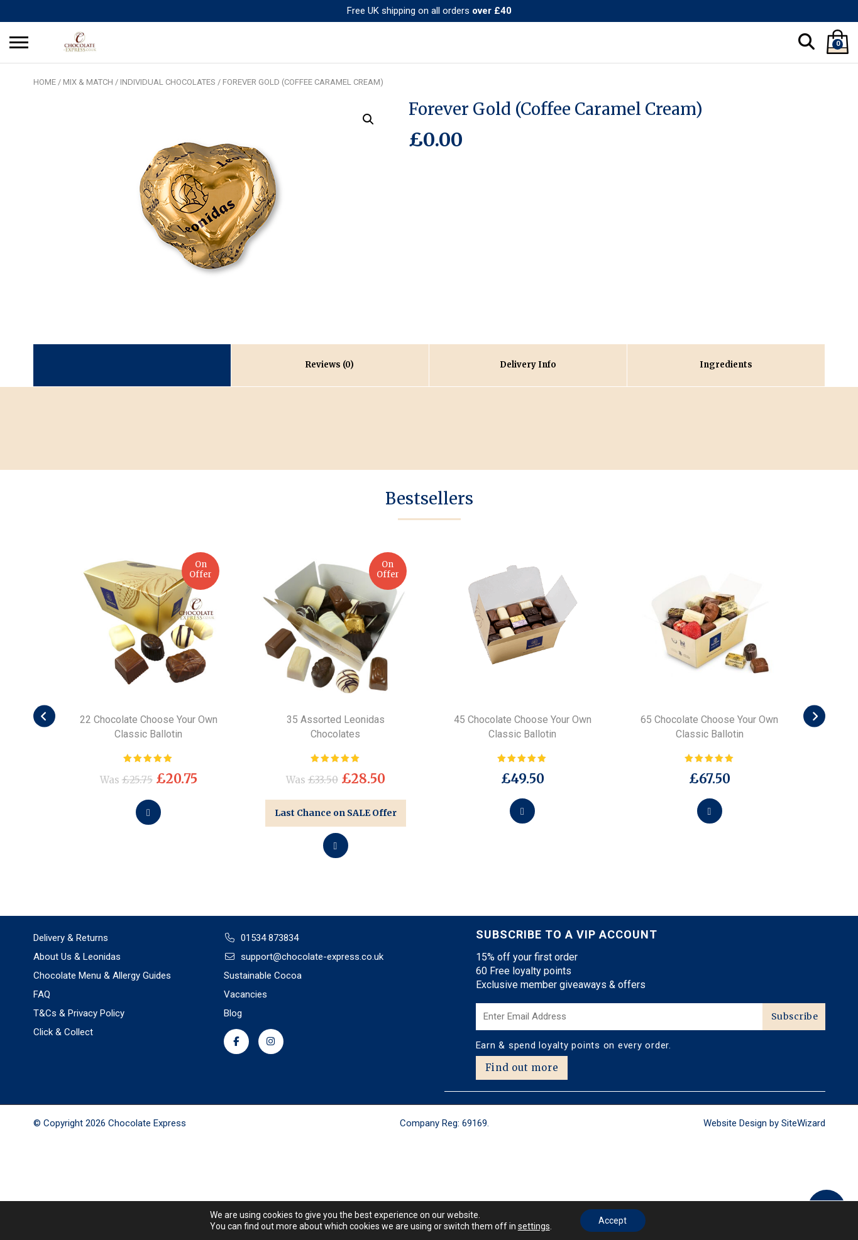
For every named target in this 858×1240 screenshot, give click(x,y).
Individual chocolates (168, 82)
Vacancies (245, 994)
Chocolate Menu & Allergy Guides (102, 975)
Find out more (522, 1068)
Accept (612, 1221)
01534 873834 (270, 938)
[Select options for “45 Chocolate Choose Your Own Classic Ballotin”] (522, 811)
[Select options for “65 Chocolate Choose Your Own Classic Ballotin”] (709, 811)
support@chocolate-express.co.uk (312, 956)
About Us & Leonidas (77, 956)
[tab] (329, 365)
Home (44, 82)
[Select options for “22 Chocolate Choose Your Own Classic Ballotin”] (148, 812)
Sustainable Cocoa (263, 975)
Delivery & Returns (70, 938)
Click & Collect (63, 1032)
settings (534, 1226)
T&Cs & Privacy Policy (78, 1013)
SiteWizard (803, 1123)
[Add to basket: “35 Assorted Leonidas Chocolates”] (335, 845)
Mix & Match (88, 82)
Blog (233, 1013)
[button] (368, 119)
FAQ (41, 994)
